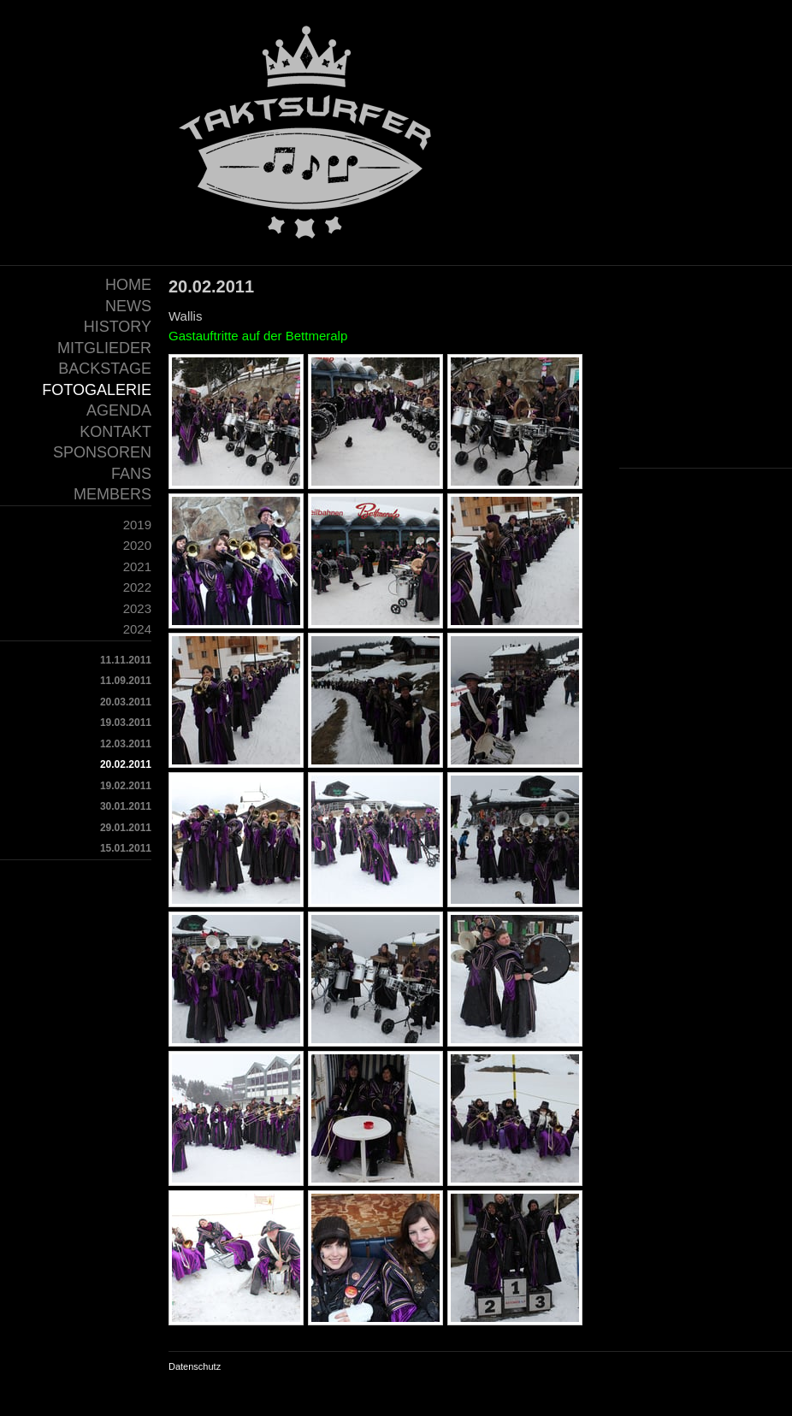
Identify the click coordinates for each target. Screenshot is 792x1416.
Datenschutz (194, 1366)
